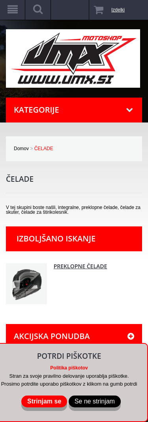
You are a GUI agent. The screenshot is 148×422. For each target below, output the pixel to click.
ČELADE (43, 148)
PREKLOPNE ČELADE (80, 266)
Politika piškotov (69, 368)
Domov (21, 148)
